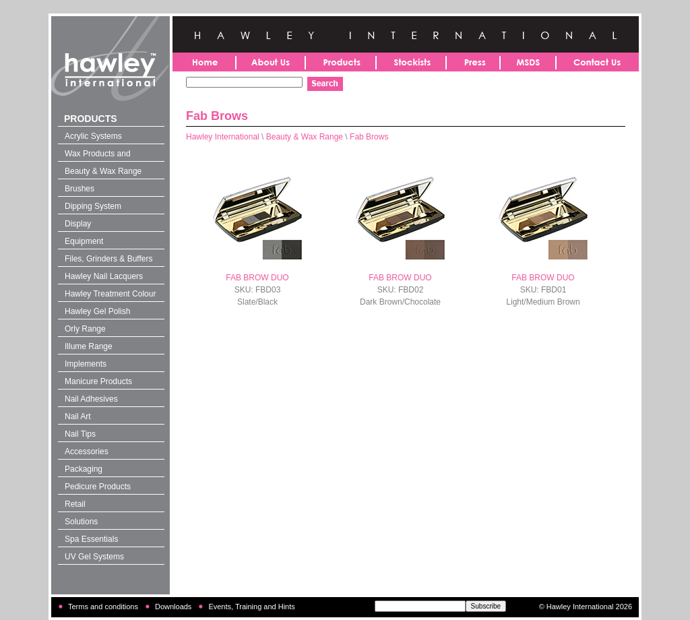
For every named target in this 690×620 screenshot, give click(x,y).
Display (78, 223)
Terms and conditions (103, 606)
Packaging (83, 469)
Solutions (81, 521)
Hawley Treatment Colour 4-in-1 (110, 295)
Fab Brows (369, 137)
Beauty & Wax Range (103, 171)
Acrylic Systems (93, 136)
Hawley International (222, 137)
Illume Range (89, 346)
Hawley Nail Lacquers (104, 276)
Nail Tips (80, 434)
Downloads (173, 606)
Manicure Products (98, 381)
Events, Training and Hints (251, 606)
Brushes (79, 188)
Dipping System (93, 206)
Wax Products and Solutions (98, 155)
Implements (85, 364)
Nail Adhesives (91, 399)
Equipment (84, 241)
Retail (75, 504)
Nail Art (78, 416)
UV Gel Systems (94, 556)
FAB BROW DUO (257, 277)
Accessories (86, 451)
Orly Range (85, 329)
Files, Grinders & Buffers (109, 259)
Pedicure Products (98, 486)
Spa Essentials (91, 539)
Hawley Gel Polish (97, 311)
